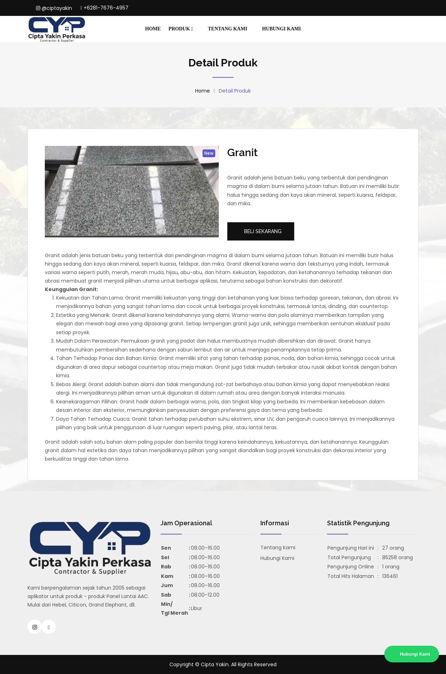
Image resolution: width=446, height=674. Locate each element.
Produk (181, 29)
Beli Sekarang (262, 231)
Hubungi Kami (281, 28)
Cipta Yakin (215, 664)
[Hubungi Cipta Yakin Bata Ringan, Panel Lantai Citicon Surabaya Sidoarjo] (49, 627)
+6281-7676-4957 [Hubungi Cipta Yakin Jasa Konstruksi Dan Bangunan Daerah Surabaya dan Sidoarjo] (104, 7)
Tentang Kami (227, 28)
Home (153, 28)
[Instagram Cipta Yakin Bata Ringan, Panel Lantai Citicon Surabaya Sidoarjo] (35, 627)
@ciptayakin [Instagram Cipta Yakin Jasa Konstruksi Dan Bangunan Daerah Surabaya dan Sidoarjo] (54, 8)
